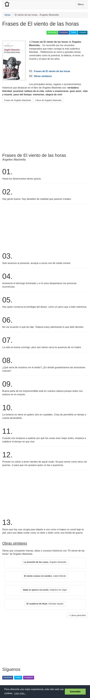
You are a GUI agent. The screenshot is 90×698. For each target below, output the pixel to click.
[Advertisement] (37, 127)
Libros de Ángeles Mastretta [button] (48, 100)
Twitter (73, 32)
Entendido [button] (75, 691)
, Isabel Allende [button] (45, 576)
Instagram (28, 677)
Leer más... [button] (20, 693)
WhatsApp (52, 32)
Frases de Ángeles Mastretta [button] (17, 100)
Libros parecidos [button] (78, 615)
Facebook (63, 32)
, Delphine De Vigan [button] (45, 590)
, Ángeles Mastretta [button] (45, 562)
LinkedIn (82, 32)
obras (7, 15)
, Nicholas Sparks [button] (45, 604)
